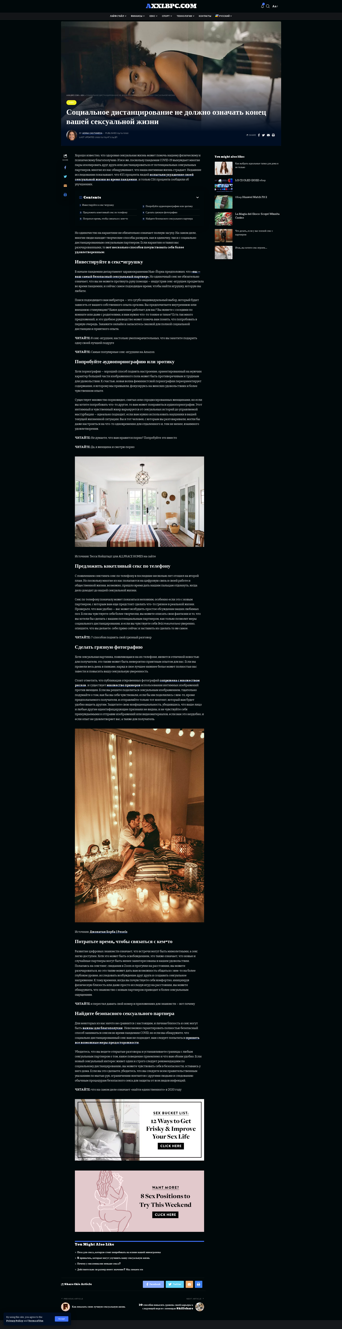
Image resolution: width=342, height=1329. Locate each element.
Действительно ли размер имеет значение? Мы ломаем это (110, 1269)
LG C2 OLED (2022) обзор (250, 177)
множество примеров (123, 685)
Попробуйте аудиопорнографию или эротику (169, 206)
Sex (71, 102)
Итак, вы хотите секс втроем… (251, 245)
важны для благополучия (103, 1028)
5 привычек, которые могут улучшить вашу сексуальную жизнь (113, 1258)
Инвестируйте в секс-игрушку (98, 205)
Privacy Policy (14, 1320)
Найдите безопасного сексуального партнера (169, 218)
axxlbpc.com (171, 6)
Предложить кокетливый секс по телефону (105, 212)
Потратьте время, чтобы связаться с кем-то (105, 218)
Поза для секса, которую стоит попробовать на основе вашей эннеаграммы (119, 1252)
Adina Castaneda (92, 133)
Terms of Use (35, 1320)
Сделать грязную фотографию (161, 212)
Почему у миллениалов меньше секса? (99, 1263)
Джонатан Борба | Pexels (108, 932)
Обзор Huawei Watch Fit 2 (251, 194)
